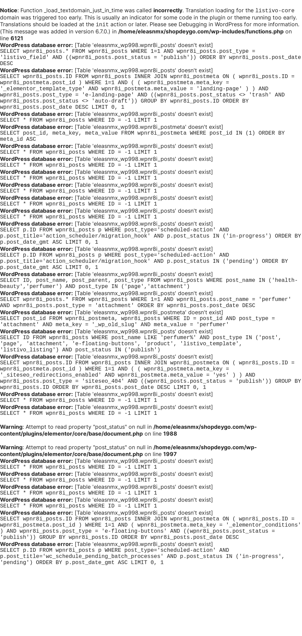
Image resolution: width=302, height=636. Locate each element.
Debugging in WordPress (210, 24)
